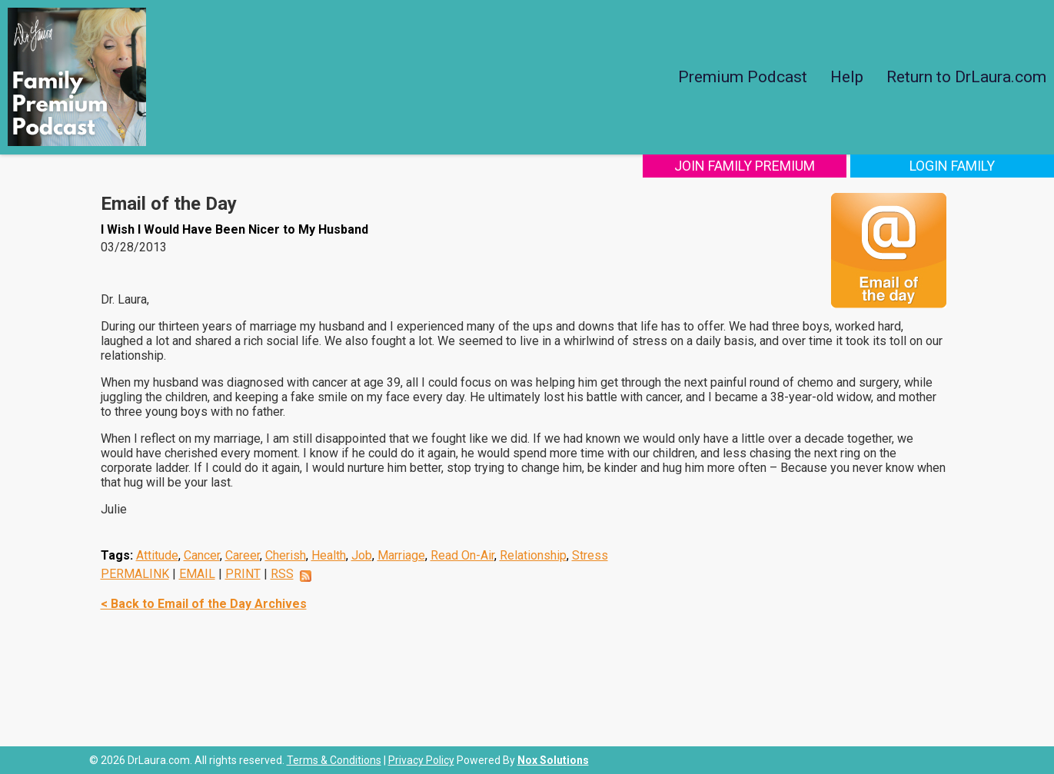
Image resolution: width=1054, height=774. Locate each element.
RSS (282, 573)
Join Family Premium (744, 166)
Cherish (285, 555)
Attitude (157, 555)
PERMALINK (135, 573)
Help (846, 77)
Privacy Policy (421, 760)
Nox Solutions (553, 760)
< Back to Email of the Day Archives (204, 603)
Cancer (202, 555)
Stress (590, 555)
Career (242, 555)
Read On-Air (462, 555)
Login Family (952, 166)
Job (361, 555)
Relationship (533, 555)
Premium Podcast (742, 77)
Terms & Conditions (334, 760)
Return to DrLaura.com (966, 77)
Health (328, 555)
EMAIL (197, 573)
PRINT (243, 573)
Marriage (401, 555)
